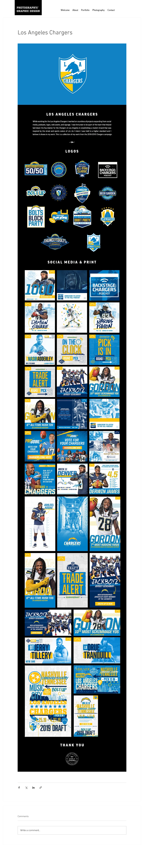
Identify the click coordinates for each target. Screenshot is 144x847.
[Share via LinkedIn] (33, 787)
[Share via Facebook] (19, 787)
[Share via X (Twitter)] (26, 787)
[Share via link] (40, 787)
